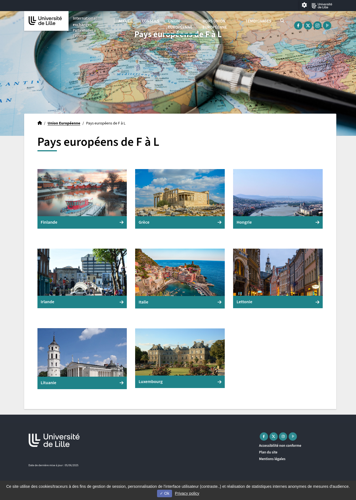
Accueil (125, 21)
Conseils (150, 21)
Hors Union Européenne (215, 24)
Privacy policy (187, 493)
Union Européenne (180, 24)
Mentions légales (272, 458)
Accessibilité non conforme (280, 445)
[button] (82, 199)
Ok (164, 493)
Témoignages (258, 21)
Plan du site (268, 452)
